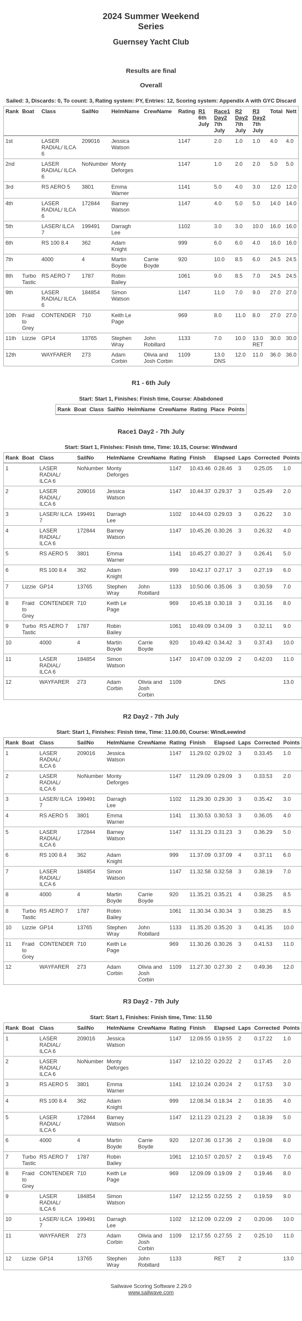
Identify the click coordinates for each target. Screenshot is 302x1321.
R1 (201, 111)
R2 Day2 (241, 114)
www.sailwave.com (150, 1292)
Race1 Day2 (222, 114)
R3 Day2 (259, 114)
